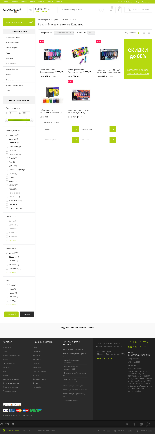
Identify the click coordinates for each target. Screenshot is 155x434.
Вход (137, 2)
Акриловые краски (12, 42)
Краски (5, 371)
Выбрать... (129, 2)
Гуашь (8, 53)
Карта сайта (37, 387)
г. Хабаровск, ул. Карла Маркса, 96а (74, 395)
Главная (5, 2)
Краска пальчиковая (13, 80)
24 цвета (13, 261)
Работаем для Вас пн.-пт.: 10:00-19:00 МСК (17, 415)
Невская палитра (16, 208)
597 (46, 116)
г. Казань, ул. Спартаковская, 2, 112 (75, 390)
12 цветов (14, 257)
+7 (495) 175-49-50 (7, 424)
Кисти (8, 91)
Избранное (123, 431)
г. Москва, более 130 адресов (73, 350)
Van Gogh (14, 225)
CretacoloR (14, 143)
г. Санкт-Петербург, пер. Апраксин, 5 (74, 355)
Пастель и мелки (8, 363)
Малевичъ (14, 135)
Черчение (6, 367)
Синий (12, 301)
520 (74, 76)
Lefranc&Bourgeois (17, 170)
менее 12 (13, 253)
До (20, 113)
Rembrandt (14, 229)
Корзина (143, 431)
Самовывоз (37, 367)
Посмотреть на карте (104, 358)
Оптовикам (59, 2)
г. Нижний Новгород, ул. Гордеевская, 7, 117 (71, 361)
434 (76, 116)
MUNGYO (13, 185)
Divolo (12, 150)
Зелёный (13, 297)
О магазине (14, 2)
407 (105, 76)
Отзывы (36, 375)
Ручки (5, 351)
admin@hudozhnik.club (139, 355)
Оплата (32, 2)
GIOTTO (13, 166)
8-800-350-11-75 (29, 431)
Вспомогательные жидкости (15, 85)
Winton (13, 233)
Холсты (5, 375)
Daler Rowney (15, 147)
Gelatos (8, 74)
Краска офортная (12, 69)
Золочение (9, 58)
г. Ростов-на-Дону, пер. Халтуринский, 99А (70, 368)
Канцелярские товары (10, 387)
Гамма (13, 204)
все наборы (15, 268)
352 (48, 76)
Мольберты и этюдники (11, 379)
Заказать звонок (41, 11)
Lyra (11, 177)
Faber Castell (15, 154)
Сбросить (27, 314)
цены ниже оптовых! (138, 73)
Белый (12, 285)
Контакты (24, 2)
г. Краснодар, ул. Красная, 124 (73, 386)
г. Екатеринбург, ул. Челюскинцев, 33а (74, 374)
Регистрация (146, 2)
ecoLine (13, 236)
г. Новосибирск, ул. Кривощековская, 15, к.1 (71, 381)
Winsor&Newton (16, 201)
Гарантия (50, 2)
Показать (11, 314)
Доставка (41, 2)
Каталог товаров (19, 22)
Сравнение (101, 431)
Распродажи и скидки (10, 391)
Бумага (5, 359)
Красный (13, 293)
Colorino (13, 139)
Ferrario (13, 158)
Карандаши (7, 347)
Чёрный (13, 289)
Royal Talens (14, 193)
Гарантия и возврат (39, 371)
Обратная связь (11, 431)
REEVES (13, 189)
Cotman (13, 221)
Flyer (12, 162)
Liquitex (13, 174)
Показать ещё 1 (12, 272)
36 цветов (14, 265)
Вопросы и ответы (39, 379)
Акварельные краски (13, 37)
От (7, 113)
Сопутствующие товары (11, 383)
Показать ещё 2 (12, 240)
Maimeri (13, 181)
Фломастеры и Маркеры (11, 355)
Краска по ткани (11, 64)
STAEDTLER (14, 197)
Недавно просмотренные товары (77, 327)
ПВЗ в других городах (70, 400)
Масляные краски (12, 48)
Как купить (36, 359)
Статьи (35, 383)
